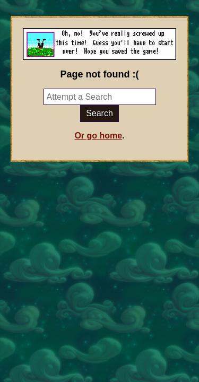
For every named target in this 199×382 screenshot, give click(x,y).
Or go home (98, 135)
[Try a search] (100, 97)
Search (99, 113)
